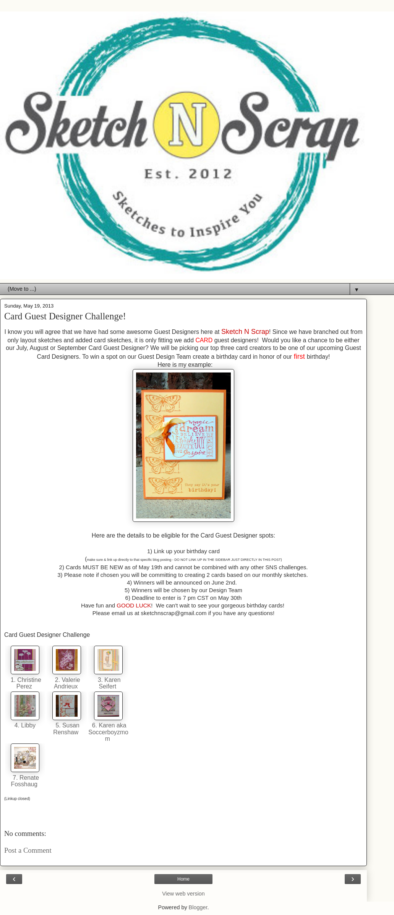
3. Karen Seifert (108, 683)
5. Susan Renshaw (66, 728)
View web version (183, 894)
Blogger (198, 907)
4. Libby (25, 725)
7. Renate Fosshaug (25, 780)
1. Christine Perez (25, 683)
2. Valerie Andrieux (66, 683)
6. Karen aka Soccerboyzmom (108, 732)
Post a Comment (28, 850)
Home (183, 879)
